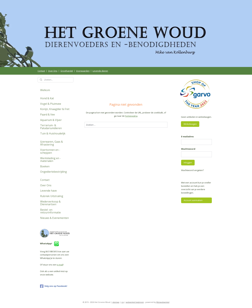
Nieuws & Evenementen (54, 218)
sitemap (115, 302)
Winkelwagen (190, 124)
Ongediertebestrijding (53, 171)
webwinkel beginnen (135, 302)
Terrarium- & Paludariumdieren (51, 126)
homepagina (131, 115)
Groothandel (66, 70)
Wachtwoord (188, 148)
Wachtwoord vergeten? (192, 170)
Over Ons (52, 70)
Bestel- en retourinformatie (50, 211)
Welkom (45, 90)
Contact (41, 70)
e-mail (60, 264)
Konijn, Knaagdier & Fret (54, 109)
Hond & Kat (47, 98)
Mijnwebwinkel (162, 302)
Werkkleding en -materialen (50, 159)
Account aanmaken (193, 200)
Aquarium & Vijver (51, 120)
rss (122, 302)
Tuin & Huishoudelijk (52, 133)
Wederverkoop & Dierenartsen (50, 203)
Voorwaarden (83, 70)
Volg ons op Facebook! (53, 286)
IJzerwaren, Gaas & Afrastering (51, 143)
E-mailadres (187, 136)
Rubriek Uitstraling (51, 196)
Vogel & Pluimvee (50, 104)
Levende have (48, 190)
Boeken (45, 166)
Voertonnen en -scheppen (50, 151)
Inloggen (188, 162)
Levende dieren (100, 70)
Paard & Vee (47, 114)
